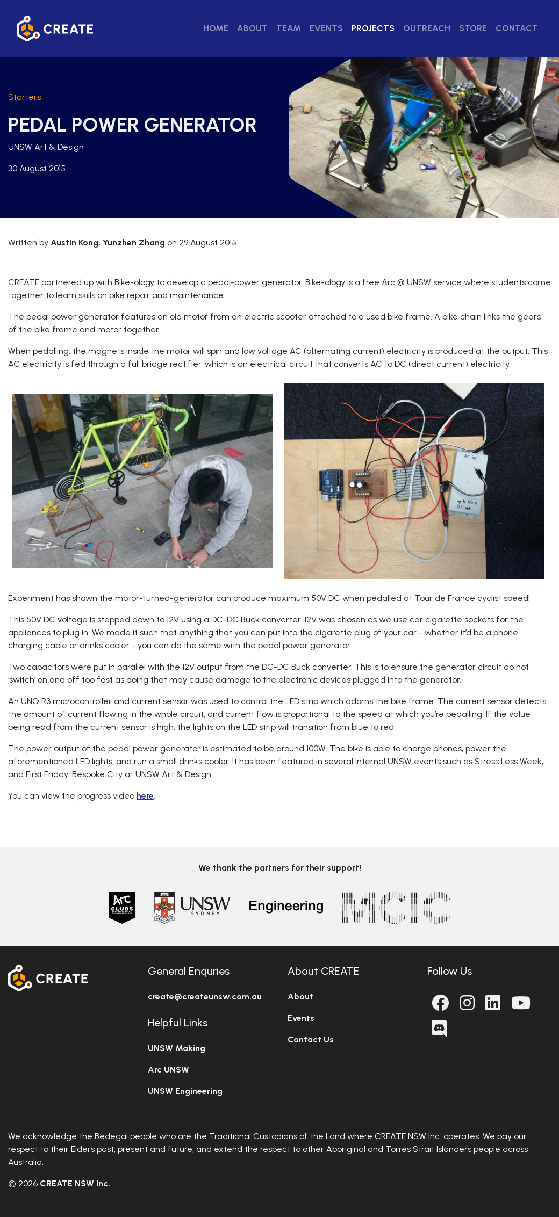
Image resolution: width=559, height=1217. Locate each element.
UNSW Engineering (185, 1091)
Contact (517, 28)
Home (215, 28)
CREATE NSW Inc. (75, 1183)
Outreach (426, 28)
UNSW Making (176, 1048)
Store (473, 28)
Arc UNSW (168, 1069)
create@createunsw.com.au (205, 996)
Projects (373, 28)
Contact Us (311, 1039)
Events (326, 28)
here (145, 796)
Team (288, 28)
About (252, 28)
